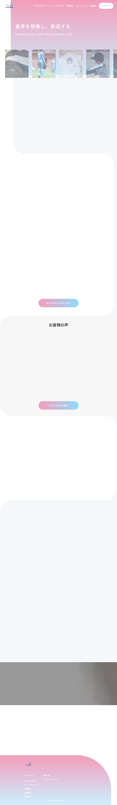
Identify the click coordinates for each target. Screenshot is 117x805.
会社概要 (93, 6)
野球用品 (70, 6)
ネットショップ (81, 6)
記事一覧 (46, 775)
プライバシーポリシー (51, 779)
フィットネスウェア (56, 6)
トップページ (29, 775)
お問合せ (27, 796)
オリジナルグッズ (40, 6)
